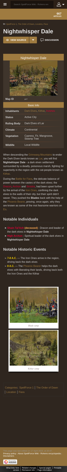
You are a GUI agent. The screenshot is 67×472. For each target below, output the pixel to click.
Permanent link (28, 470)
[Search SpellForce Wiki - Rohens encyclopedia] (32, 4)
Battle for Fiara (24, 178)
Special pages (45, 468)
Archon (17, 186)
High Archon (14, 235)
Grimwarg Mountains (40, 154)
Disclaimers (8, 456)
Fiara (45, 24)
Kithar (41, 111)
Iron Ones (31, 190)
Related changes (29, 468)
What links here (12, 468)
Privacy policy (9, 453)
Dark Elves (31, 111)
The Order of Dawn (26, 24)
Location (38, 24)
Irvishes (50, 111)
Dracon (7, 186)
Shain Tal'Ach (15, 228)
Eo (4, 209)
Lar (40, 158)
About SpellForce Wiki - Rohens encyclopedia (39, 453)
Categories (11, 387)
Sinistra (30, 186)
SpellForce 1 (11, 24)
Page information (44, 470)
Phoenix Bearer (16, 201)
